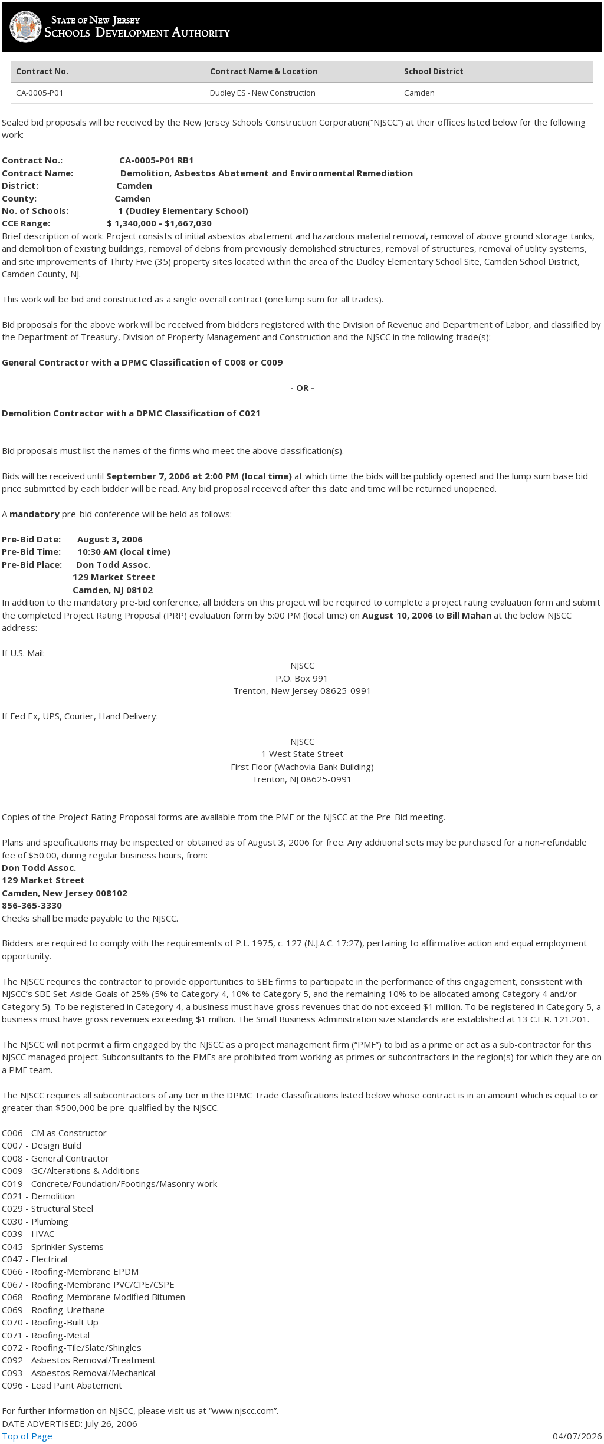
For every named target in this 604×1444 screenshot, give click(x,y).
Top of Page (27, 1436)
